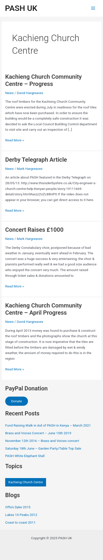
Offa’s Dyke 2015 (17, 507)
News (9, 93)
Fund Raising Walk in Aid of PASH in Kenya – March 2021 (48, 425)
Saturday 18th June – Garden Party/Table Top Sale (43, 448)
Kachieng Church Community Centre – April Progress (43, 309)
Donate (16, 401)
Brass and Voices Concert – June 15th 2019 (38, 433)
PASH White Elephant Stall (25, 456)
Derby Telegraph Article (36, 159)
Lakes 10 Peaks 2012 (21, 515)
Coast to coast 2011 (20, 522)
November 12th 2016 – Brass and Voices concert (42, 441)
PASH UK (21, 8)
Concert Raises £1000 (34, 229)
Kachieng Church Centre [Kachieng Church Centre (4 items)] (25, 482)
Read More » (14, 140)
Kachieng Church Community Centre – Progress (43, 80)
